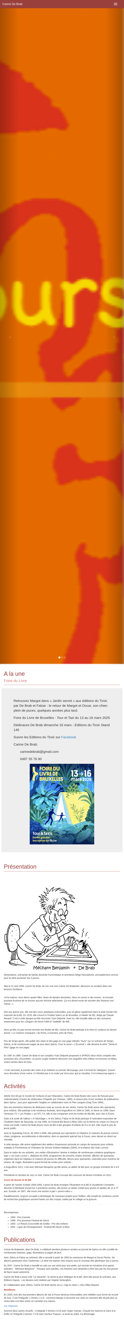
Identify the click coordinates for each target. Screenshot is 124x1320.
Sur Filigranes (11, 1306)
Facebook (68, 737)
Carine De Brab (12, 4)
